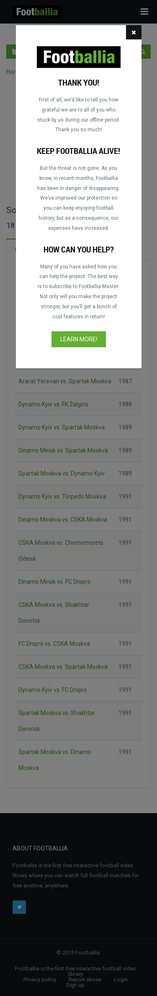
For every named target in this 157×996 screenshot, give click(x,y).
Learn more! (78, 339)
